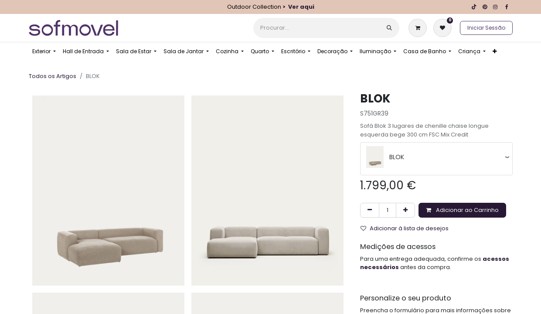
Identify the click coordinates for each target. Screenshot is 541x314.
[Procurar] (389, 28)
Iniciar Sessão (486, 27)
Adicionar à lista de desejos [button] (405, 228)
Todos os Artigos (52, 76)
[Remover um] (369, 210)
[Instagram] (495, 7)
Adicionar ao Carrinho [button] (462, 210)
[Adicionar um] (405, 210)
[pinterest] (485, 7)
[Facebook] (507, 7)
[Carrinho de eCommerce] (419, 28)
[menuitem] (44, 51)
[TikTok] (474, 7)
